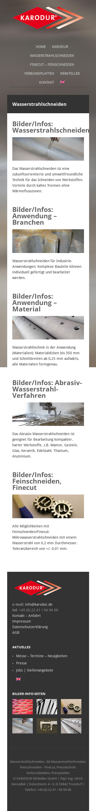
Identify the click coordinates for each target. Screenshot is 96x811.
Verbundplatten (39, 73)
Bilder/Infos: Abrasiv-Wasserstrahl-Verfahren (47, 389)
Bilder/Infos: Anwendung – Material (34, 302)
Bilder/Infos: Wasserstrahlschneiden (51, 127)
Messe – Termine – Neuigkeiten (41, 656)
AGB (15, 632)
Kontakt (46, 82)
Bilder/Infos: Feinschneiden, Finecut (36, 481)
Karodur (60, 47)
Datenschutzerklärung (30, 627)
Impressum (21, 621)
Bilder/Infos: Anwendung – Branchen (34, 216)
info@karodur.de (38, 604)
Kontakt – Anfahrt (26, 616)
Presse (21, 663)
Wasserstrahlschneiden (52, 56)
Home (41, 47)
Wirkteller (70, 73)
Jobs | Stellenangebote (34, 670)
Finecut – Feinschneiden (52, 64)
